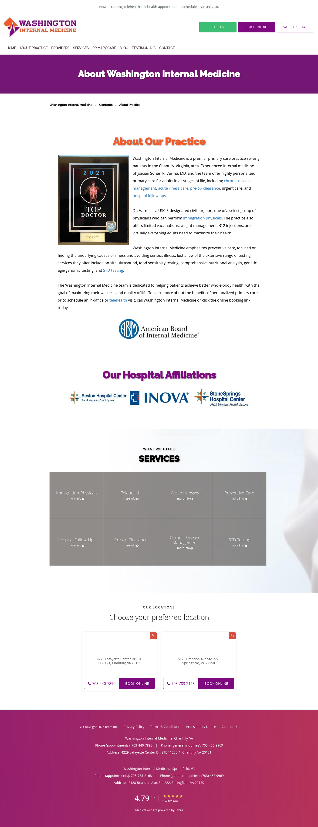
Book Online (137, 683)
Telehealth (132, 6)
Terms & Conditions (165, 726)
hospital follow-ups (149, 195)
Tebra (179, 810)
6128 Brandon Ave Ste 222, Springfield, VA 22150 (198, 661)
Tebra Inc (111, 727)
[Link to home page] (51, 27)
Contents (106, 105)
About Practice (129, 105)
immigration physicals (202, 218)
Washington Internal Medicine (71, 105)
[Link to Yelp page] (153, 635)
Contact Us (230, 726)
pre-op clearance (205, 188)
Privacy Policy (134, 726)
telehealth (118, 300)
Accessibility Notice (201, 726)
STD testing (113, 270)
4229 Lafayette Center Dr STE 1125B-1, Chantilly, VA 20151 (119, 661)
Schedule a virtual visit (200, 6)
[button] (256, 27)
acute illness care (173, 188)
